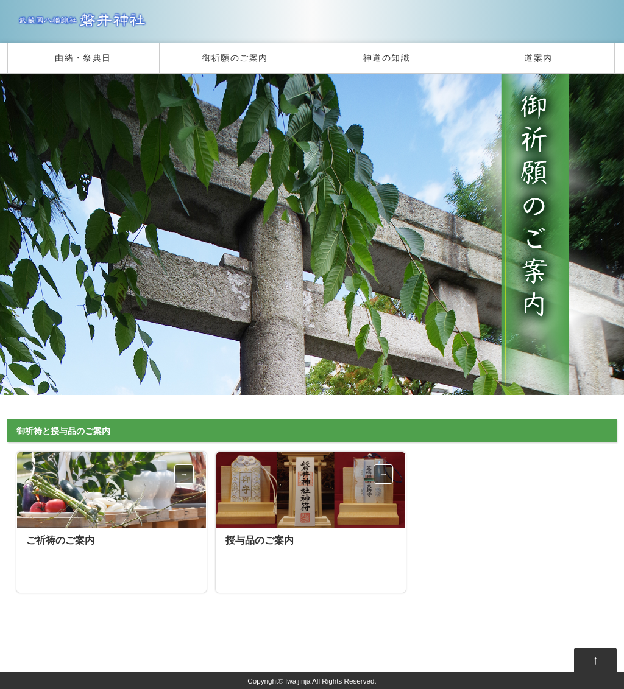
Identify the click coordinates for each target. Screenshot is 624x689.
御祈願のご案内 (235, 58)
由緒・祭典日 (83, 58)
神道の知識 (386, 58)
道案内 (538, 58)
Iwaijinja (297, 681)
